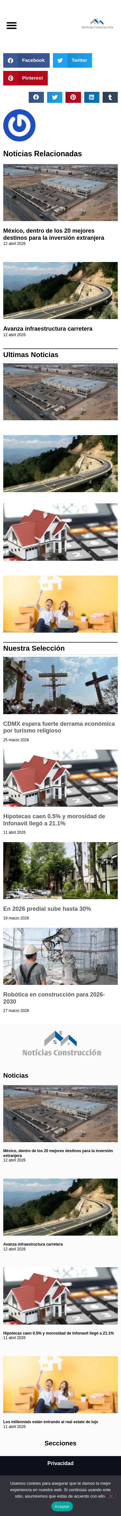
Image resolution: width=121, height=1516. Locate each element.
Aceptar (62, 1506)
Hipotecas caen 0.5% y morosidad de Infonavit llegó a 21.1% (54, 820)
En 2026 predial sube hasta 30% (47, 909)
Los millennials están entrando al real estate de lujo (50, 1422)
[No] (110, 1495)
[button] (11, 25)
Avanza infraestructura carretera (47, 329)
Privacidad (60, 1463)
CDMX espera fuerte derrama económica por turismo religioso (59, 727)
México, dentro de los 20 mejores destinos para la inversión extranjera (53, 234)
